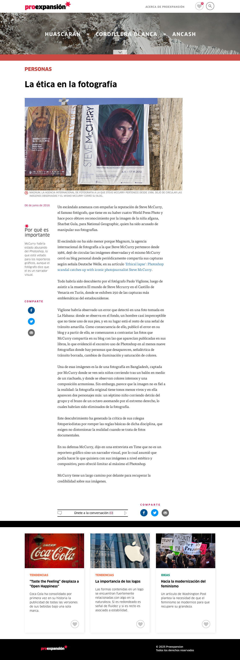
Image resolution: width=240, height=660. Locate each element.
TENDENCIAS (39, 575)
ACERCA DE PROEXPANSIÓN (165, 7)
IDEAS (165, 575)
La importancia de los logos (117, 581)
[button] (31, 332)
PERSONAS (38, 69)
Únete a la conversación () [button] (93, 513)
